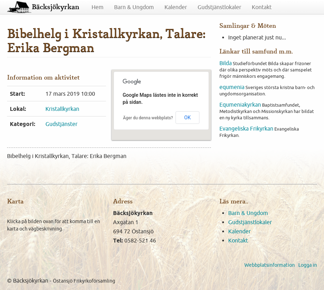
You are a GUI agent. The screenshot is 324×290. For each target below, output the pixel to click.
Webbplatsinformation (269, 265)
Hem (98, 7)
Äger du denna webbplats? (148, 117)
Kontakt (262, 7)
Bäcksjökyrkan (55, 7)
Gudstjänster (61, 124)
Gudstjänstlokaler (219, 7)
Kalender (175, 7)
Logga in (307, 265)
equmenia (231, 87)
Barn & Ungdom (134, 7)
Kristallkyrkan (62, 109)
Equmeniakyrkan (240, 104)
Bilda (225, 63)
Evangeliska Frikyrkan (246, 128)
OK (187, 117)
